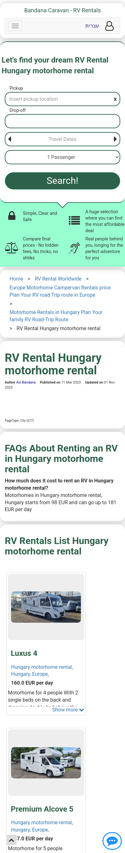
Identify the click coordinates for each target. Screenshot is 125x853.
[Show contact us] (112, 841)
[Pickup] (62, 99)
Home (16, 279)
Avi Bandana (26, 382)
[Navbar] (15, 26)
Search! (62, 180)
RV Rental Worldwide (58, 279)
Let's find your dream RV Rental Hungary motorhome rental (55, 65)
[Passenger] (62, 157)
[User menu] (109, 26)
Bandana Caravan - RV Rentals (62, 10)
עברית (92, 26)
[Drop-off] (62, 121)
